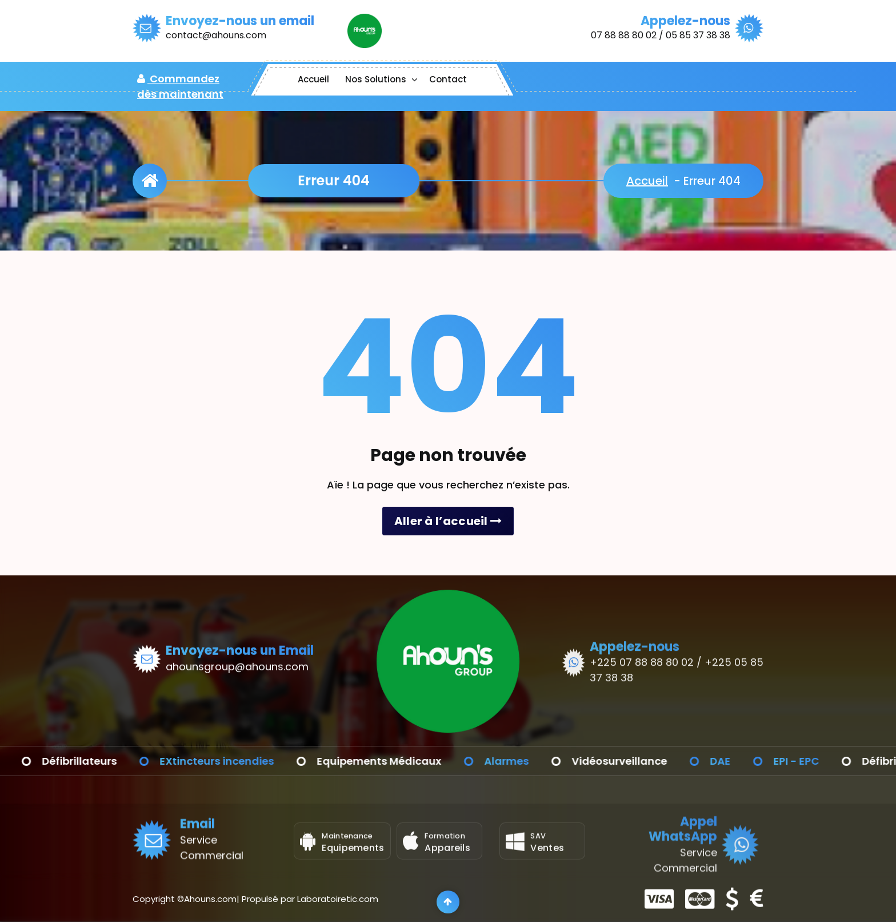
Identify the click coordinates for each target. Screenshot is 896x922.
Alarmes (536, 761)
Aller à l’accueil (448, 521)
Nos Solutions (375, 79)
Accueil (313, 79)
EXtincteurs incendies (246, 761)
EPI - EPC (826, 761)
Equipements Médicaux (408, 761)
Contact (448, 79)
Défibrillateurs (108, 761)
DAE (749, 761)
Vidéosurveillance (649, 761)
